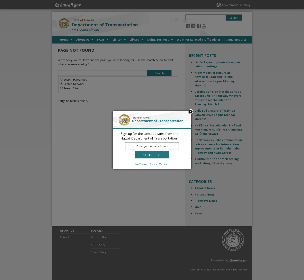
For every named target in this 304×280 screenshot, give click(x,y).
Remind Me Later (159, 164)
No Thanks (141, 164)
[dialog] (152, 140)
